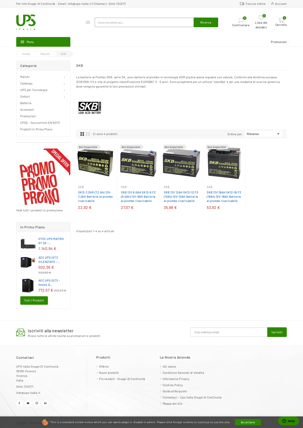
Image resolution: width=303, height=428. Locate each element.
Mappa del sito (173, 403)
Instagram (37, 403)
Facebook (19, 403)
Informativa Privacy (176, 379)
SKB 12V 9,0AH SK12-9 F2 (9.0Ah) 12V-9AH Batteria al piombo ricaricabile (138, 197)
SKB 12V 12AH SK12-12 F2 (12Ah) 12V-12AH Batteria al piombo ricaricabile (181, 197)
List (88, 134)
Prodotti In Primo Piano (36, 129)
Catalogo (26, 83)
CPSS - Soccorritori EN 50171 (40, 122)
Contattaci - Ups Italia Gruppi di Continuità (192, 397)
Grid (82, 134)
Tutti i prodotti (34, 300)
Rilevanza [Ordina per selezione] (264, 133)
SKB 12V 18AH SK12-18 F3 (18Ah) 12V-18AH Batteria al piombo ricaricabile (224, 197)
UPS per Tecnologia (33, 90)
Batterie (25, 103)
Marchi (25, 77)
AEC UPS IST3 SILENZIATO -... (49, 259)
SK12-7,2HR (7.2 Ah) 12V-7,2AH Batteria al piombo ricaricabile (95, 197)
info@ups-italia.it (80, 3)
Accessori (27, 109)
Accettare (248, 422)
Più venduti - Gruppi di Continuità (122, 379)
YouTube (28, 403)
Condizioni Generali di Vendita (183, 372)
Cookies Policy (173, 385)
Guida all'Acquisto (175, 391)
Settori (25, 96)
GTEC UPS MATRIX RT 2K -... (51, 241)
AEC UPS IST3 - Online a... (49, 282)
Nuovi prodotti (109, 372)
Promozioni (279, 42)
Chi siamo (169, 366)
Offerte (104, 366)
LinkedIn (45, 403)
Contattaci (25, 357)
